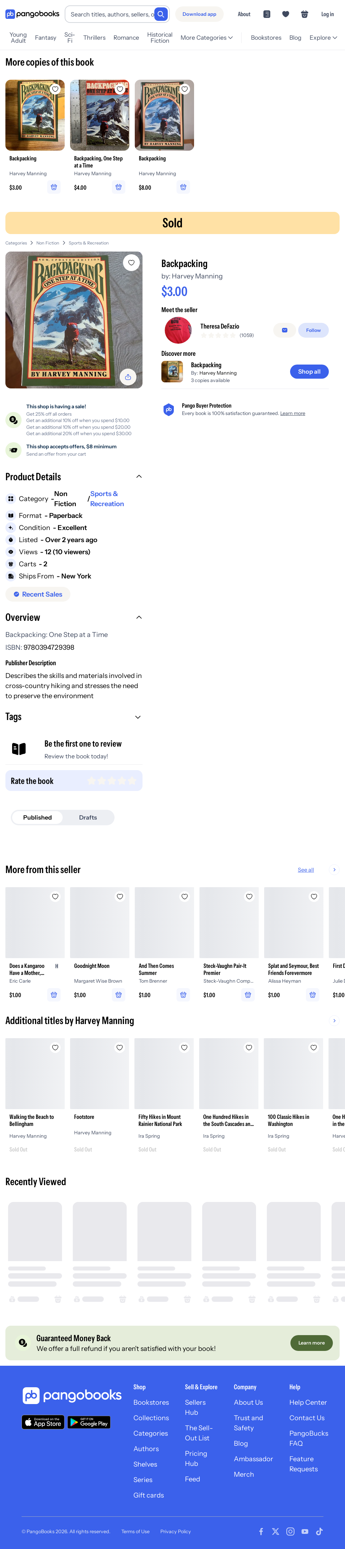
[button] (74, 477)
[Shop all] (309, 372)
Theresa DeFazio (219, 326)
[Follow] (313, 330)
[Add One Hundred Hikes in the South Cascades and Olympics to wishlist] (249, 1047)
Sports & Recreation (89, 242)
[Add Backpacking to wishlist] (131, 262)
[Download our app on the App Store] (43, 1422)
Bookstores (265, 37)
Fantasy (50, 37)
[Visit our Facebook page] (261, 1531)
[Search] (161, 14)
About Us (248, 1402)
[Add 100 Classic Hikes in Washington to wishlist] (314, 1047)
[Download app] (199, 14)
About (244, 13)
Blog (295, 37)
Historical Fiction (167, 37)
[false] (284, 330)
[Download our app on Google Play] (89, 1422)
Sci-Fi (74, 37)
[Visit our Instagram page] (290, 1531)
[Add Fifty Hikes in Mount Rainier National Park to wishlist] (184, 1047)
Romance (131, 37)
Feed (192, 1479)
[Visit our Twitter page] (276, 1531)
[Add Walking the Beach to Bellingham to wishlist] (55, 1047)
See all (327, 869)
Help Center (308, 1402)
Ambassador (253, 1459)
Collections (151, 1418)
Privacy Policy (175, 1531)
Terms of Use (135, 1531)
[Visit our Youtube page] (305, 1531)
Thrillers (99, 37)
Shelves (145, 1464)
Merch (244, 1474)
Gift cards (148, 1495)
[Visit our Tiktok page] (319, 1531)
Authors (146, 1449)
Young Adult (21, 37)
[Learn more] (311, 1343)
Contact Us (306, 1418)
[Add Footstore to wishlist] (120, 1047)
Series (142, 1480)
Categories (16, 242)
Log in (327, 13)
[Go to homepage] (32, 14)
